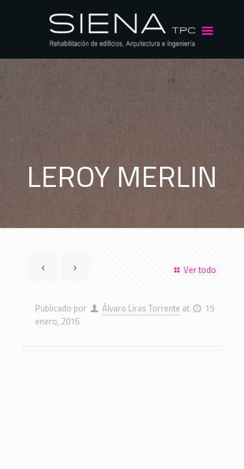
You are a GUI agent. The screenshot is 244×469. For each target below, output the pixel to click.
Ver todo (193, 269)
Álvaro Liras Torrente (141, 308)
